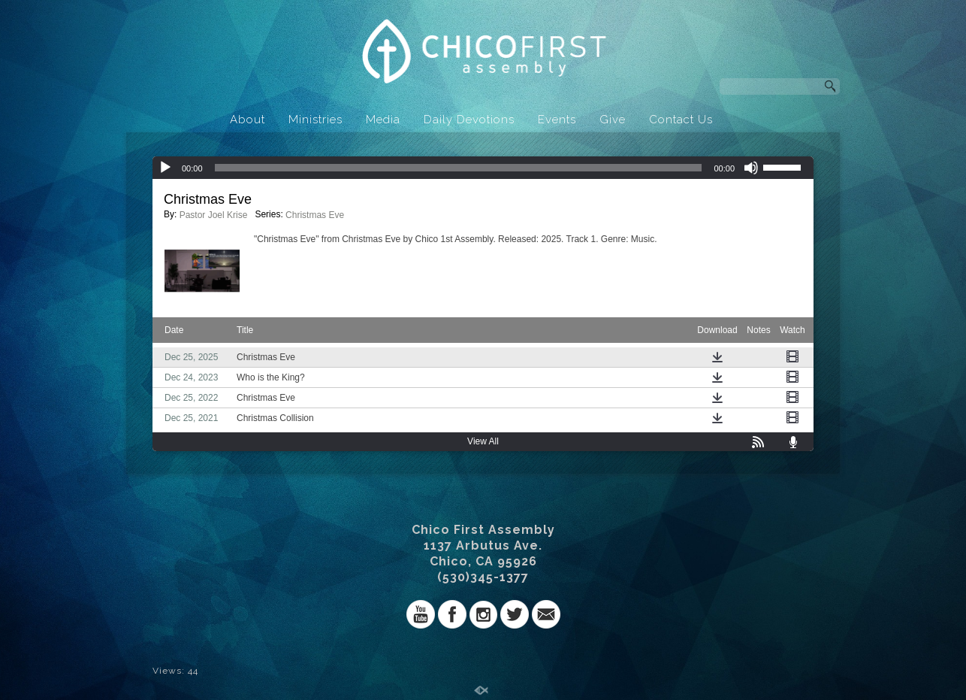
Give (612, 119)
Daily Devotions (469, 119)
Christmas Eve (314, 215)
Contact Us (681, 119)
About (247, 119)
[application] (483, 167)
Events (557, 119)
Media (383, 119)
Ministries (315, 119)
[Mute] (751, 167)
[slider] (458, 167)
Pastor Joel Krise (214, 215)
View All (483, 441)
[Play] (165, 167)
